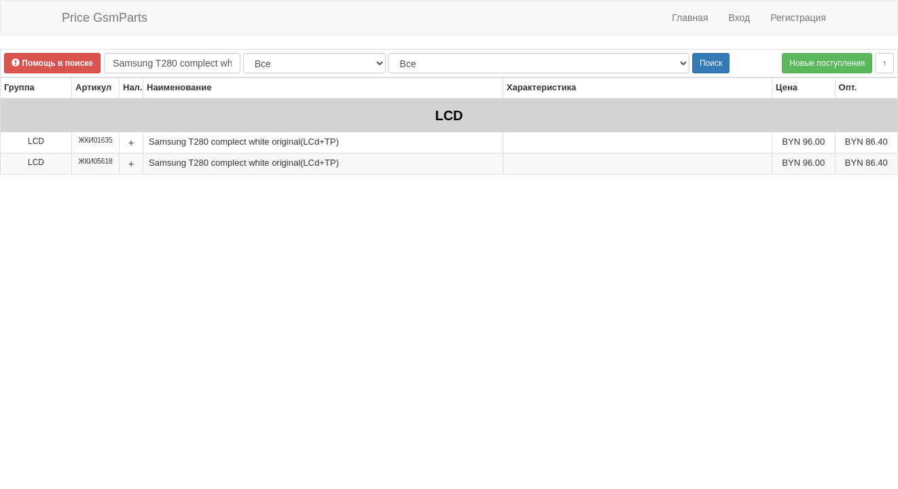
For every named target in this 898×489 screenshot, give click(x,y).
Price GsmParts (104, 17)
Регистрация (798, 17)
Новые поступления (827, 63)
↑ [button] (884, 63)
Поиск (711, 63)
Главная (690, 17)
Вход (739, 17)
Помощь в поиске (52, 63)
